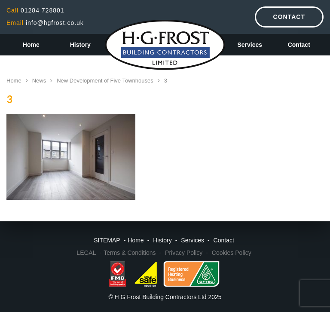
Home (31, 44)
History (80, 44)
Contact (289, 16)
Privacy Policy (183, 252)
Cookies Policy (231, 252)
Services (249, 44)
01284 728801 (35, 10)
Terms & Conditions (130, 252)
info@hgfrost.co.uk (45, 22)
